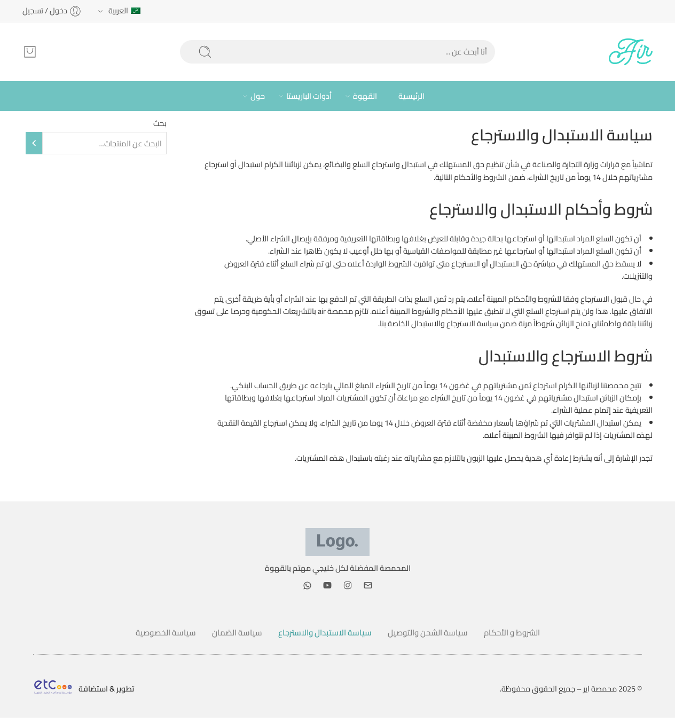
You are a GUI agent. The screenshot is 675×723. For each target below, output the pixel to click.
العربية (124, 10)
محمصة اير (600, 688)
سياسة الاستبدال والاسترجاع (325, 632)
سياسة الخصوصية (166, 632)
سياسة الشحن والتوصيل (428, 632)
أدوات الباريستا (309, 96)
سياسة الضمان (237, 632)
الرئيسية (411, 96)
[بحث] (34, 143)
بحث (160, 123)
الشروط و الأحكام (512, 632)
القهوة (365, 96)
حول (257, 96)
